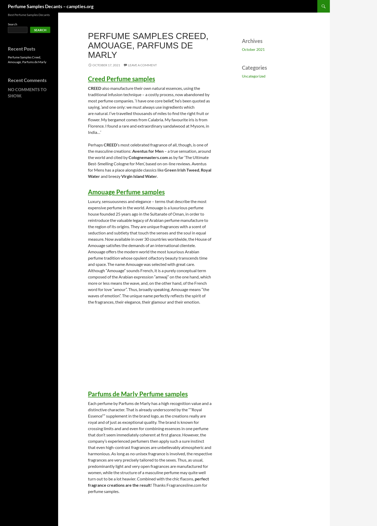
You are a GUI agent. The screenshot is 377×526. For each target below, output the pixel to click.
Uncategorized (253, 76)
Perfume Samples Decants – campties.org (50, 6)
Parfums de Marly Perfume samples (138, 394)
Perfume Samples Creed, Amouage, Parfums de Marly (148, 45)
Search (12, 24)
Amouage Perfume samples (126, 192)
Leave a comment (142, 65)
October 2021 (253, 49)
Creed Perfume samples (121, 79)
